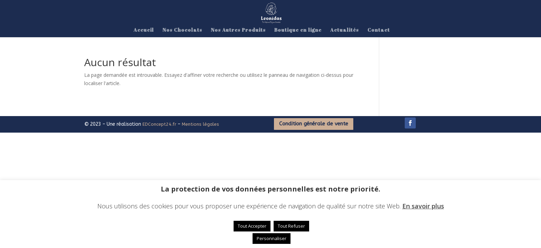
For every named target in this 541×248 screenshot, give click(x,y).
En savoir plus (423, 206)
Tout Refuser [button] (291, 226)
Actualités (344, 30)
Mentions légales (200, 124)
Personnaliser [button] (271, 238)
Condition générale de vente (313, 124)
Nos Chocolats (182, 30)
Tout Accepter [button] (252, 226)
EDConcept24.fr (160, 124)
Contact (378, 30)
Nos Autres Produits (238, 30)
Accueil (144, 30)
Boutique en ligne (298, 30)
